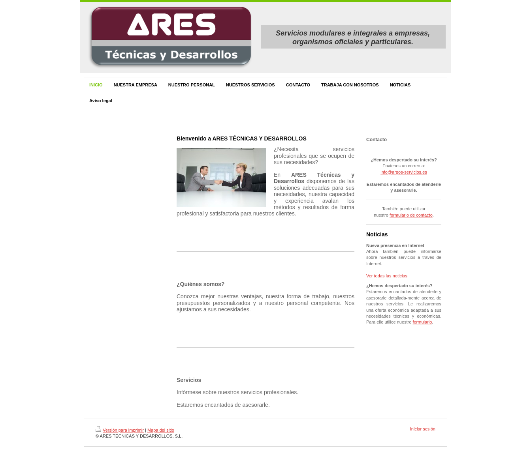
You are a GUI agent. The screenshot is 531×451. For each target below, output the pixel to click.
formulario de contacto (411, 215)
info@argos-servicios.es (403, 172)
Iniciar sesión (422, 429)
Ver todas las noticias (386, 275)
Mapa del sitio (160, 430)
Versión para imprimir (120, 430)
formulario (422, 322)
